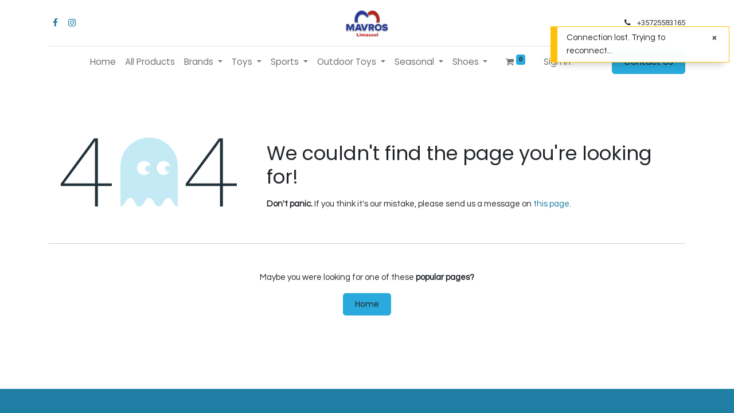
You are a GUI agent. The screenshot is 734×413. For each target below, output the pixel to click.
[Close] (714, 38)
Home (367, 304)
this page (551, 204)
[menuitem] (102, 62)
